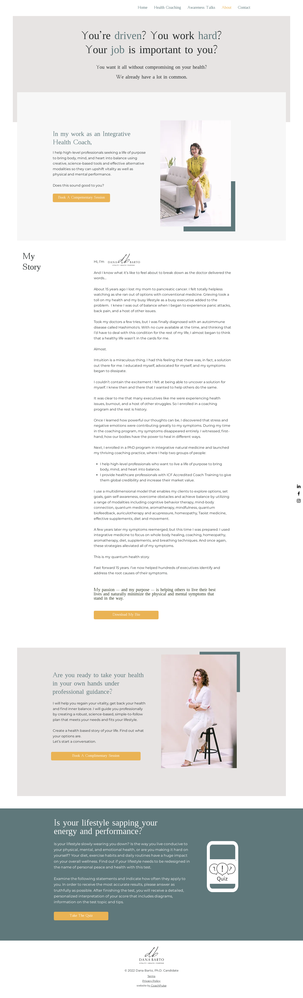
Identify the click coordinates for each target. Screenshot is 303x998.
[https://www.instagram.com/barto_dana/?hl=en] (298, 500)
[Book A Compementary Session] (81, 198)
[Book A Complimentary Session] (96, 756)
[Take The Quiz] (81, 916)
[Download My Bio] (126, 615)
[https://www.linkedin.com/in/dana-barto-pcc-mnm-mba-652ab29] (298, 486)
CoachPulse (158, 985)
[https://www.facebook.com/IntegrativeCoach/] (298, 493)
